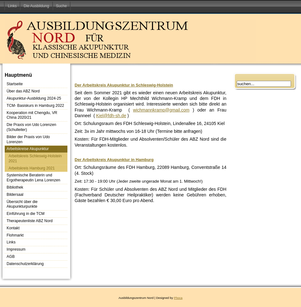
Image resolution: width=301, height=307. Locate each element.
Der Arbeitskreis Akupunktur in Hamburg (114, 159)
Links (12, 6)
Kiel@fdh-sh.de (111, 115)
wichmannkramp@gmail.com (161, 109)
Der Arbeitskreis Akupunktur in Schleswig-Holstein (124, 85)
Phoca (178, 297)
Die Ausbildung (36, 6)
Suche (61, 6)
